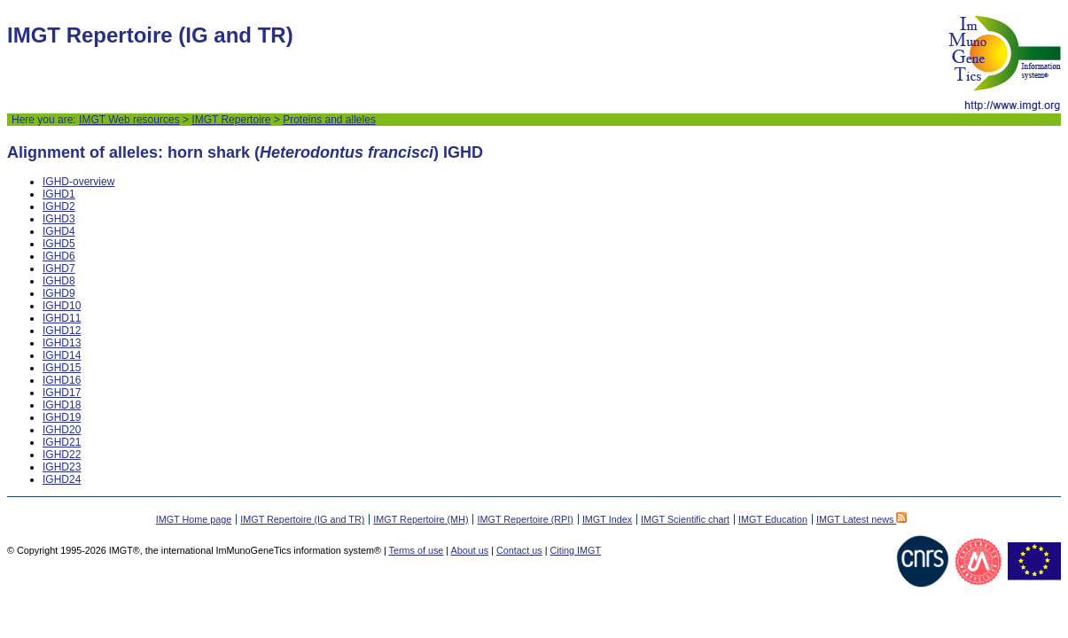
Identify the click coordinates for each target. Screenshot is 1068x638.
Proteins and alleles (329, 119)
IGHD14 (62, 355)
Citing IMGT (575, 550)
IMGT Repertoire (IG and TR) (302, 519)
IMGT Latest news (861, 519)
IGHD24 (62, 479)
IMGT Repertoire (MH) (420, 519)
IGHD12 (62, 330)
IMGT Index (607, 519)
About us (470, 550)
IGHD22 (62, 454)
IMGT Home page (194, 519)
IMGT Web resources (129, 119)
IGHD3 (59, 219)
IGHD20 (62, 430)
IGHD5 (59, 243)
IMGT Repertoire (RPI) (525, 519)
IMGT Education (772, 519)
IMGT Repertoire (230, 119)
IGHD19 (62, 417)
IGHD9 (59, 293)
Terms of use (416, 550)
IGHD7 (59, 268)
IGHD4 (59, 231)
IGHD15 (62, 368)
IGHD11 (62, 318)
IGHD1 (59, 194)
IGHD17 (62, 392)
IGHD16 (62, 380)
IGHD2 (59, 206)
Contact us (519, 550)
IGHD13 (62, 343)
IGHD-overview (78, 181)
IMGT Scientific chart (685, 519)
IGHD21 (62, 442)
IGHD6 (59, 256)
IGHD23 (62, 467)
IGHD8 (59, 281)
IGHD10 (62, 306)
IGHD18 (62, 405)
